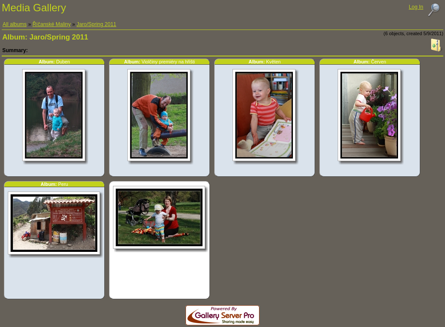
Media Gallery (34, 7)
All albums (15, 24)
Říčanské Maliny (52, 24)
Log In (416, 7)
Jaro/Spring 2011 (96, 24)
